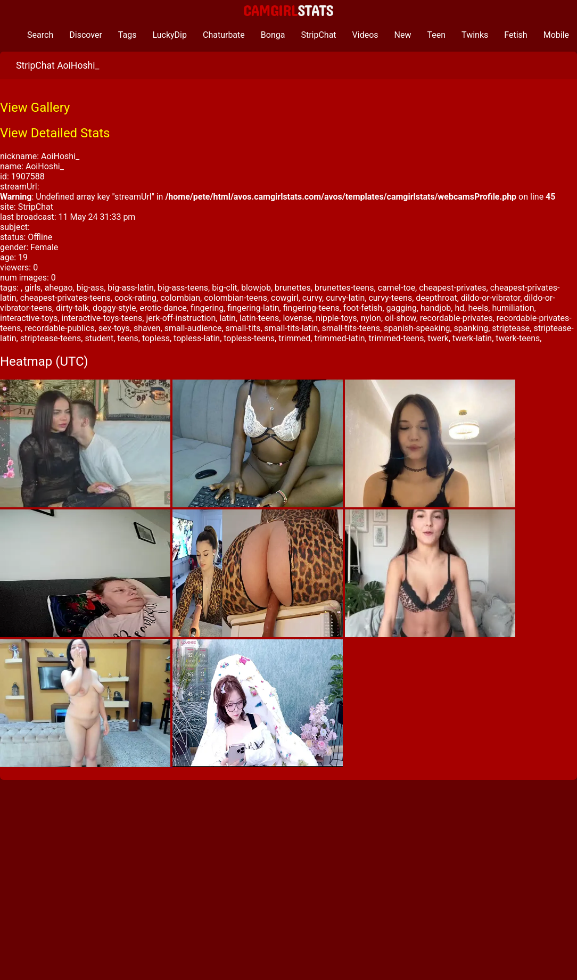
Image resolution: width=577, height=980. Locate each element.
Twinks (474, 35)
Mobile (556, 35)
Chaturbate (224, 35)
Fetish (515, 35)
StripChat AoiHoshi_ (57, 65)
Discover (85, 35)
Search (40, 35)
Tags (127, 35)
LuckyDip (169, 35)
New (402, 35)
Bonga (273, 35)
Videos (365, 35)
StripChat (318, 35)
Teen (436, 35)
